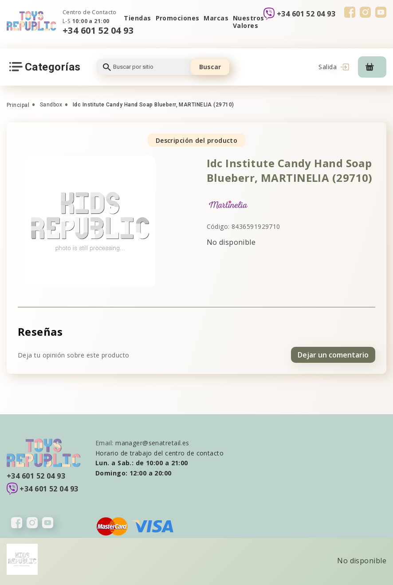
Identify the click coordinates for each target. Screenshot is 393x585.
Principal (18, 105)
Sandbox (51, 105)
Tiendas (137, 18)
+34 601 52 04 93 (98, 30)
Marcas (216, 18)
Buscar (210, 67)
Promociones (178, 18)
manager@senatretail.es (152, 443)
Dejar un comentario (333, 355)
